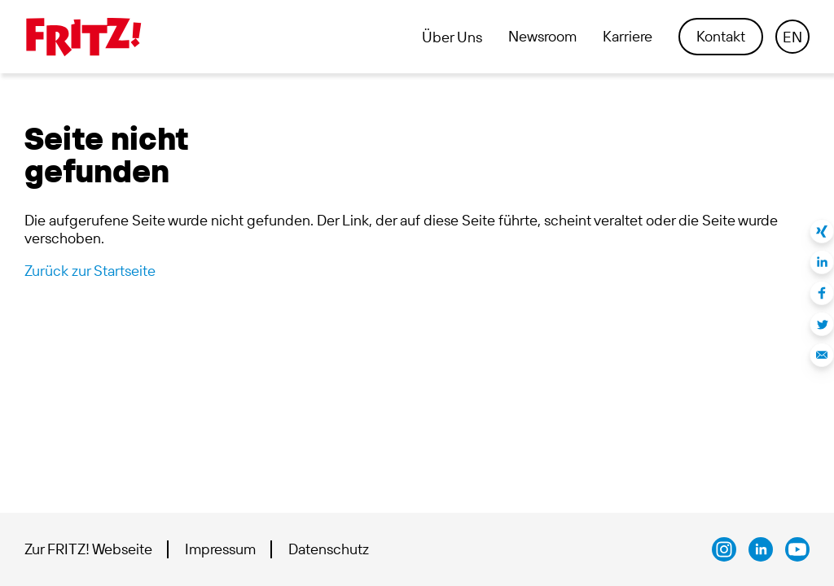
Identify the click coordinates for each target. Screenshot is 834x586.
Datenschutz (328, 549)
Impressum (220, 549)
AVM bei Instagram (724, 549)
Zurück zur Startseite (90, 270)
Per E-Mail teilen (821, 354)
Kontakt (720, 36)
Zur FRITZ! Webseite (88, 549)
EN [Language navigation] (792, 37)
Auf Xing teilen (821, 231)
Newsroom (542, 37)
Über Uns (452, 37)
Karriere (627, 37)
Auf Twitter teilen (821, 324)
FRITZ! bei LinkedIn (760, 549)
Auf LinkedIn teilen (821, 262)
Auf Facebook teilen (821, 293)
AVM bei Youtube (797, 549)
